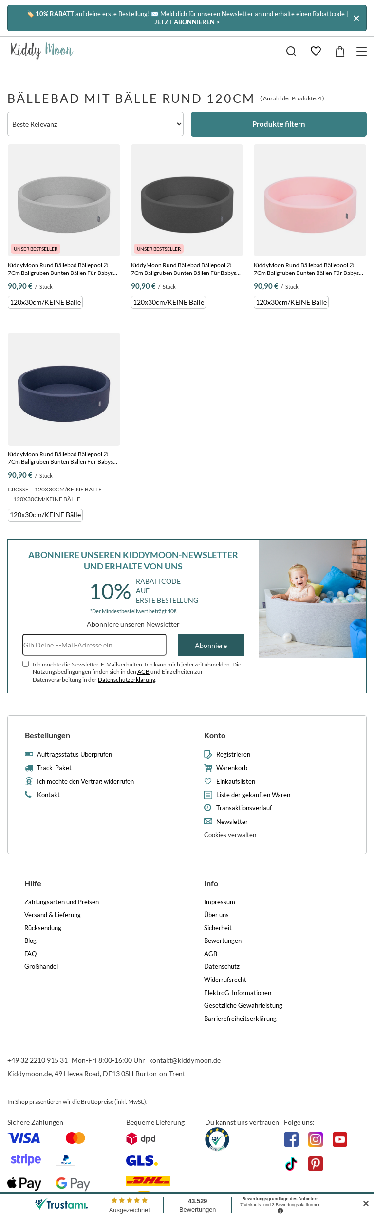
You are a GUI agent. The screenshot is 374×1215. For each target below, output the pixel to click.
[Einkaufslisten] (315, 51)
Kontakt (48, 795)
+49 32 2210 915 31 (37, 1060)
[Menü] (363, 51)
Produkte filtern (278, 123)
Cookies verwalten (230, 835)
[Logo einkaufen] (42, 51)
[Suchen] (291, 51)
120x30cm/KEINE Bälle (45, 302)
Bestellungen (47, 735)
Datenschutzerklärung (126, 679)
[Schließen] (356, 17)
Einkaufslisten (235, 781)
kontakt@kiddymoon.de (185, 1060)
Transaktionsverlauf (244, 808)
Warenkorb (231, 768)
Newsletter (232, 821)
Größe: (19, 489)
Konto (214, 735)
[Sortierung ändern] (95, 124)
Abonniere (211, 645)
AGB (143, 671)
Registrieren (233, 754)
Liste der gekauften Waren (253, 795)
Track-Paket (54, 768)
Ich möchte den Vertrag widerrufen (85, 781)
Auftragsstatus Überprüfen (74, 754)
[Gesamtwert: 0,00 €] (340, 51)
